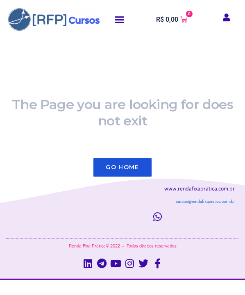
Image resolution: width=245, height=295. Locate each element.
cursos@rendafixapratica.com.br (205, 201)
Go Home (122, 167)
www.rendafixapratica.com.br (199, 189)
